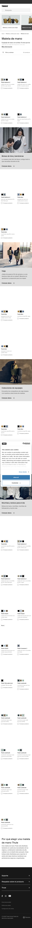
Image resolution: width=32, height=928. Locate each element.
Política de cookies (6, 905)
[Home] (6, 6)
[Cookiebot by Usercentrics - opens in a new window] (23, 444)
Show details (23, 472)
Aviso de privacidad (6, 902)
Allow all (16, 477)
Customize (16, 483)
